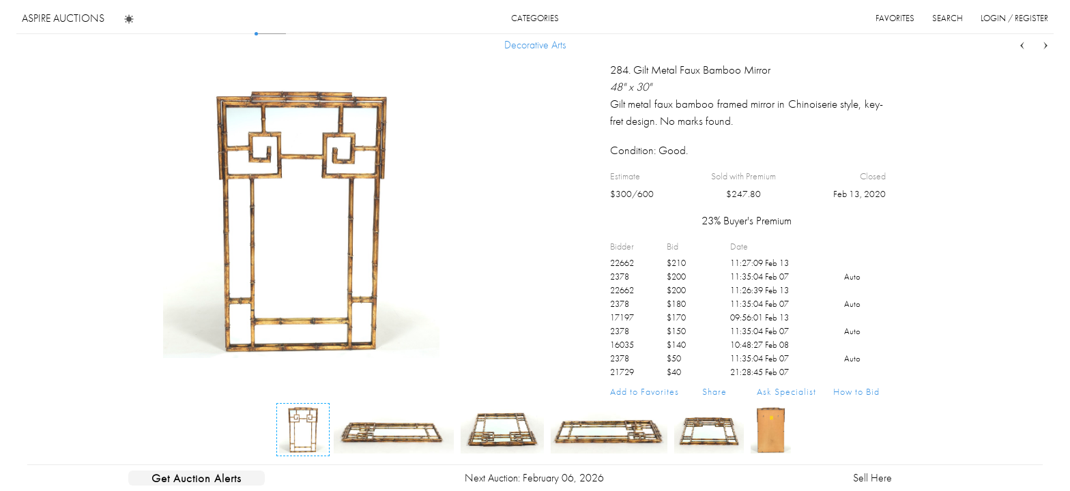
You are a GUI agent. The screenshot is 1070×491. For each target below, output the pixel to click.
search (947, 18)
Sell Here (872, 478)
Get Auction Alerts (196, 478)
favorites (895, 18)
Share (714, 391)
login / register (1014, 18)
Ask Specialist (786, 391)
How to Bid (856, 391)
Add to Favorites (644, 391)
